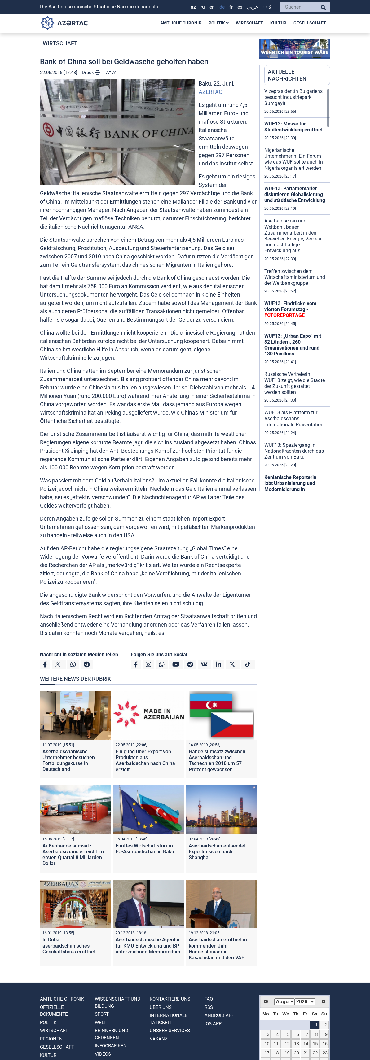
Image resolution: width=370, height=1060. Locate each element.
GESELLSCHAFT (309, 22)
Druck (91, 72)
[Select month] (284, 1001)
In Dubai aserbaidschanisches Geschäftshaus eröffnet (68, 945)
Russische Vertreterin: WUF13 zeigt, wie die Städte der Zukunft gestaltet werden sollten (294, 383)
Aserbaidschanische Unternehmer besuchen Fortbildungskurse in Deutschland (68, 760)
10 (267, 1043)
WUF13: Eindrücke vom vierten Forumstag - (290, 309)
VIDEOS (103, 1054)
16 (325, 1043)
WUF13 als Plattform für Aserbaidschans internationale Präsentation (294, 418)
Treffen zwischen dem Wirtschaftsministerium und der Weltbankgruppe (294, 277)
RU (202, 7)
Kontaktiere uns (170, 999)
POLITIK (219, 22)
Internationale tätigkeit (169, 1019)
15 (315, 1043)
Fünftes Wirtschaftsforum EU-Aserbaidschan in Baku (145, 849)
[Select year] (305, 1001)
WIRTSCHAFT (249, 22)
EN (212, 7)
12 (286, 1043)
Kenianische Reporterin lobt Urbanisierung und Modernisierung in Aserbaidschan (290, 486)
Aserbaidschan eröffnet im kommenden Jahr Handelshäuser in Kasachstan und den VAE (219, 949)
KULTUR (278, 22)
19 (286, 1052)
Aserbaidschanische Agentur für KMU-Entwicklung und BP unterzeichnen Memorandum (148, 945)
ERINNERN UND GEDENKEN (111, 1034)
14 (305, 1043)
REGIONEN (51, 1039)
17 (267, 1052)
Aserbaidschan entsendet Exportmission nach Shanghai (217, 851)
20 (296, 1052)
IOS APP (213, 1024)
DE (222, 7)
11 (276, 1043)
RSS (209, 1007)
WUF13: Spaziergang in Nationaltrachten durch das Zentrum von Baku (294, 451)
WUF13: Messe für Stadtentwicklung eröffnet (293, 127)
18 (276, 1052)
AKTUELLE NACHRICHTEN (287, 75)
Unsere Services (170, 1030)
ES (239, 7)
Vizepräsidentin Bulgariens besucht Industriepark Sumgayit (293, 97)
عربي (252, 7)
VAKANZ (159, 1039)
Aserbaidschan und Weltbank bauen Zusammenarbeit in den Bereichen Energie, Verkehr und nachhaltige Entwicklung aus (293, 235)
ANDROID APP (219, 1015)
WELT (100, 1022)
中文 (268, 7)
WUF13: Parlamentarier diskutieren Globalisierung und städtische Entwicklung (294, 194)
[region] (297, 289)
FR (231, 7)
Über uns (161, 1007)
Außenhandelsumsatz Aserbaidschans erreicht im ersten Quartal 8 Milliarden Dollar (73, 855)
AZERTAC (210, 92)
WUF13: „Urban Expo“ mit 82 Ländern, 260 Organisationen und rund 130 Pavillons (292, 345)
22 (315, 1052)
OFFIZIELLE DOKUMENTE (54, 1011)
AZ (193, 7)
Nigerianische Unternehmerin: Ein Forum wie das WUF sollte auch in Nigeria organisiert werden (293, 159)
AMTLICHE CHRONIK (180, 22)
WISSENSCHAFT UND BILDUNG (117, 1002)
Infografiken (111, 1046)
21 (305, 1052)
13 (296, 1043)
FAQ (209, 999)
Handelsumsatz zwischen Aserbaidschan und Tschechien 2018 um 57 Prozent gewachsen (217, 760)
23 (325, 1052)
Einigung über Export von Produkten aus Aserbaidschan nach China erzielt (145, 760)
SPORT (102, 1014)
